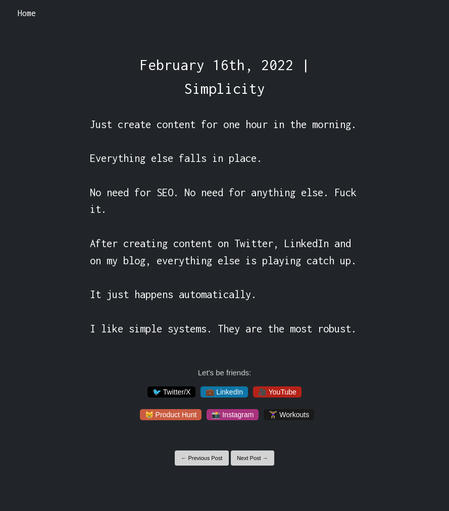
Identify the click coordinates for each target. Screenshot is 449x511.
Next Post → (252, 458)
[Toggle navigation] (428, 13)
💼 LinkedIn (224, 392)
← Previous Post (201, 458)
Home (27, 13)
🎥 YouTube (277, 392)
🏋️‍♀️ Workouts (289, 415)
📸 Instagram (233, 415)
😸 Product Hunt (171, 415)
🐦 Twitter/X (171, 392)
